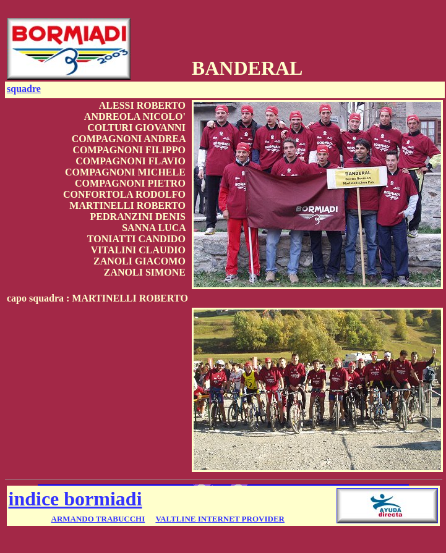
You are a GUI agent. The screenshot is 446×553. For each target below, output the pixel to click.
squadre (24, 88)
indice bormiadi (75, 499)
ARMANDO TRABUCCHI (98, 518)
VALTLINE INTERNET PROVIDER (220, 518)
